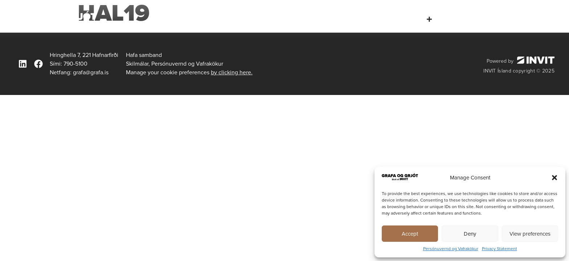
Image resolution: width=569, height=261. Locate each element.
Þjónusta (415, 19)
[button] (554, 177)
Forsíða (326, 19)
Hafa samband (534, 19)
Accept (410, 234)
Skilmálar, (138, 63)
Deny (470, 234)
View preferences (529, 234)
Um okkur (367, 19)
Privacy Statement (499, 248)
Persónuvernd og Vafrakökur (450, 248)
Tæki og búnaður (473, 19)
